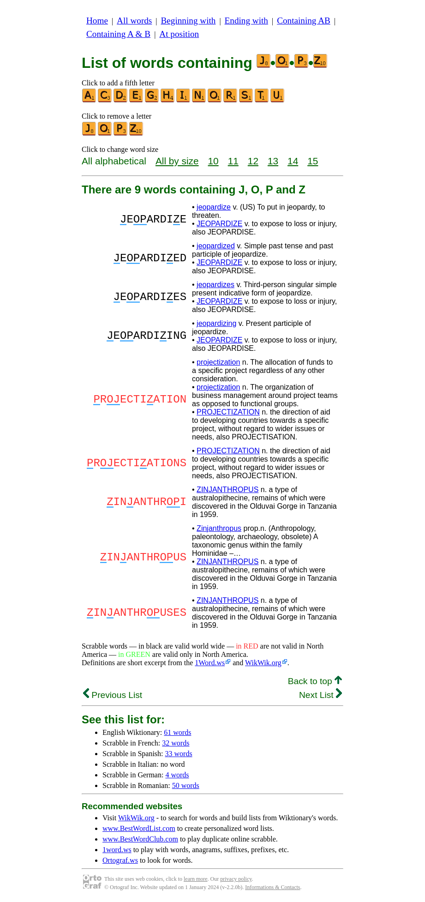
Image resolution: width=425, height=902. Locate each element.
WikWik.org (263, 663)
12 (253, 161)
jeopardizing (216, 323)
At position (179, 34)
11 (233, 161)
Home (97, 20)
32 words (175, 743)
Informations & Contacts (272, 887)
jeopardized (216, 246)
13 (273, 161)
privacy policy (235, 879)
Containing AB (303, 20)
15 (312, 161)
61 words (177, 732)
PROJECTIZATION (228, 412)
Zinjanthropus (219, 528)
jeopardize (214, 207)
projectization (218, 362)
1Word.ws (210, 663)
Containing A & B (118, 34)
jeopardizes (215, 285)
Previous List (112, 695)
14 (292, 161)
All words (134, 20)
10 (213, 161)
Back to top (315, 681)
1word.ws (117, 850)
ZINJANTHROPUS (227, 489)
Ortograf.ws (120, 860)
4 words (177, 775)
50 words (185, 785)
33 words (178, 754)
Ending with (246, 20)
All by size (177, 161)
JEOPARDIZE (219, 224)
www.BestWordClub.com (140, 839)
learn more (196, 879)
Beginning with (188, 20)
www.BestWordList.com (138, 828)
